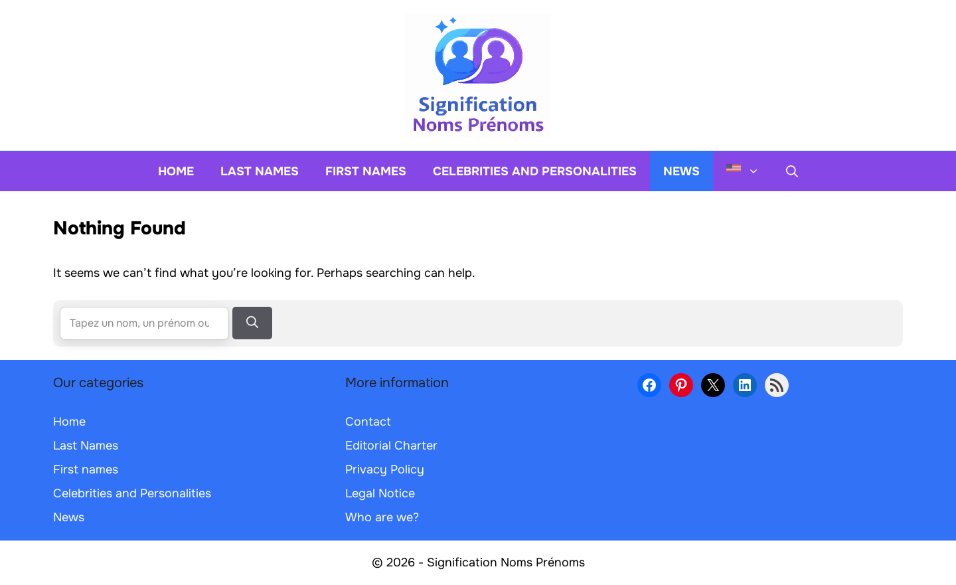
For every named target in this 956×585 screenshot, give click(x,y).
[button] (792, 171)
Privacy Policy (384, 469)
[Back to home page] (478, 74)
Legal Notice (380, 493)
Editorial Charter (391, 445)
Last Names (259, 171)
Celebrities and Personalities (535, 171)
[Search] (252, 323)
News (681, 171)
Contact (368, 421)
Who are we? (382, 517)
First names (365, 171)
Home (176, 171)
